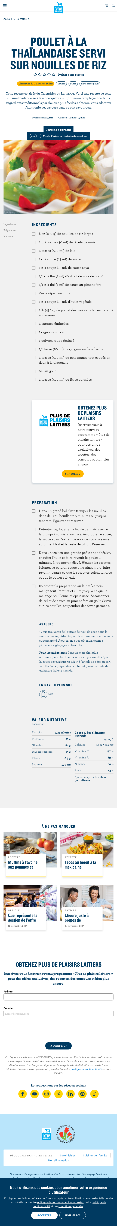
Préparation (10, 230)
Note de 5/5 (53, 74)
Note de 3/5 (44, 74)
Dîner (73, 83)
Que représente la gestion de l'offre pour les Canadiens (24, 920)
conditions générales (70, 1206)
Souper (61, 83)
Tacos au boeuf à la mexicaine (80, 865)
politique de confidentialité (86, 1069)
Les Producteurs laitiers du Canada (58, 7)
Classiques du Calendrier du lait (36, 83)
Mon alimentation (58, 1160)
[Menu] (4, 5)
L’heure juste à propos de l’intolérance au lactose (77, 922)
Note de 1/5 (35, 74)
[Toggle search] (113, 5)
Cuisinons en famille (95, 1155)
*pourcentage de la (90, 778)
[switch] (58, 136)
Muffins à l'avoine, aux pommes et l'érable (23, 867)
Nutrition (9, 236)
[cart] (106, 5)
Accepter (44, 1215)
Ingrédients (10, 224)
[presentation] (58, 1030)
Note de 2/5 (40, 74)
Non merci (72, 1215)
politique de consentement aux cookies (60, 1202)
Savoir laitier (67, 1155)
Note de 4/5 (49, 74)
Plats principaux (89, 83)
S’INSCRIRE (72, 473)
